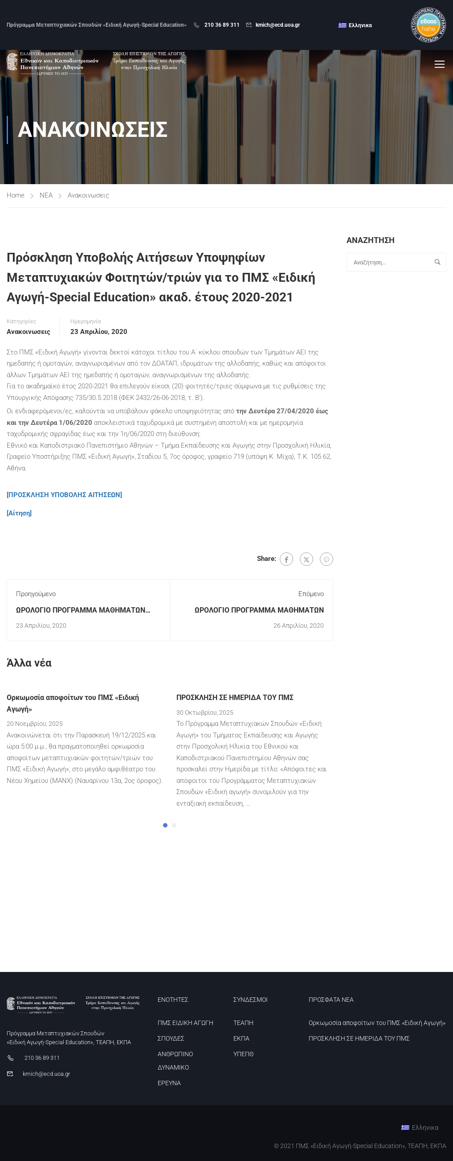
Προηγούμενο (36, 596)
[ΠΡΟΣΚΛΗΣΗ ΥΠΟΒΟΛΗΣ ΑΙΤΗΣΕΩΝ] (64, 497)
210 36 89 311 (221, 25)
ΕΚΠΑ (241, 1038)
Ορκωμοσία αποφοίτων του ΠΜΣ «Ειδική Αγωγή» (377, 1022)
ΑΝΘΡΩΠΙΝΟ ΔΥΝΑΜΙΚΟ (175, 1060)
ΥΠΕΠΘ (243, 1054)
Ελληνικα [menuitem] (360, 25)
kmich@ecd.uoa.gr (278, 25)
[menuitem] (355, 25)
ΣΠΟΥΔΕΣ (171, 1038)
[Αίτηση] (19, 515)
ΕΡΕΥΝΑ (169, 1083)
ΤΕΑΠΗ (243, 1022)
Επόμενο (311, 596)
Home (15, 197)
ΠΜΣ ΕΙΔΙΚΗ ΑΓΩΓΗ (185, 1022)
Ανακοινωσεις (88, 197)
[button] (165, 826)
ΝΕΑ (46, 197)
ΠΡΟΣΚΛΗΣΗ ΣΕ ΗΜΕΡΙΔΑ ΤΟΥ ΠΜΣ (235, 699)
